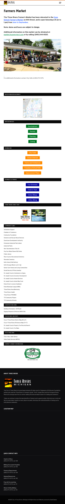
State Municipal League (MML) (12, 286)
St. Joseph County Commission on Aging (14, 273)
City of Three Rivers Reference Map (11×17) (16, 322)
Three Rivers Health (9, 292)
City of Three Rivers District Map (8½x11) (15, 320)
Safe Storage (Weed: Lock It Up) (12, 265)
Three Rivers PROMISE (10, 295)
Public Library (7, 254)
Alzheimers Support (9, 229)
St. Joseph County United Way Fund (13, 281)
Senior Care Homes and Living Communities (15, 267)
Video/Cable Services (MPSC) (12, 339)
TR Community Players (10, 297)
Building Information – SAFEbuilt (12, 309)
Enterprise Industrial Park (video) (13, 243)
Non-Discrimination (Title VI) (11, 248)
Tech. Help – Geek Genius (10, 336)
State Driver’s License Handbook (13, 284)
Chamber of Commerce (10, 232)
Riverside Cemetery (9, 259)
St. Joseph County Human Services (13, 278)
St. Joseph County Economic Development (15, 276)
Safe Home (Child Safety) (11, 262)
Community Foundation (10, 235)
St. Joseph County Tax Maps (11, 328)
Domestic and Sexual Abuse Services (14, 237)
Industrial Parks (8, 246)
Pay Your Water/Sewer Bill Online (13, 251)
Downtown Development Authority (13, 240)
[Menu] (60, 3)
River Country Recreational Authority (14, 256)
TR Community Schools (10, 300)
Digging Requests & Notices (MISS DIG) (14, 311)
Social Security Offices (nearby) (12, 270)
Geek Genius (53, 499)
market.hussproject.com (14, 35)
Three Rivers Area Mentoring (12, 289)
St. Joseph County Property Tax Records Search (17, 325)
